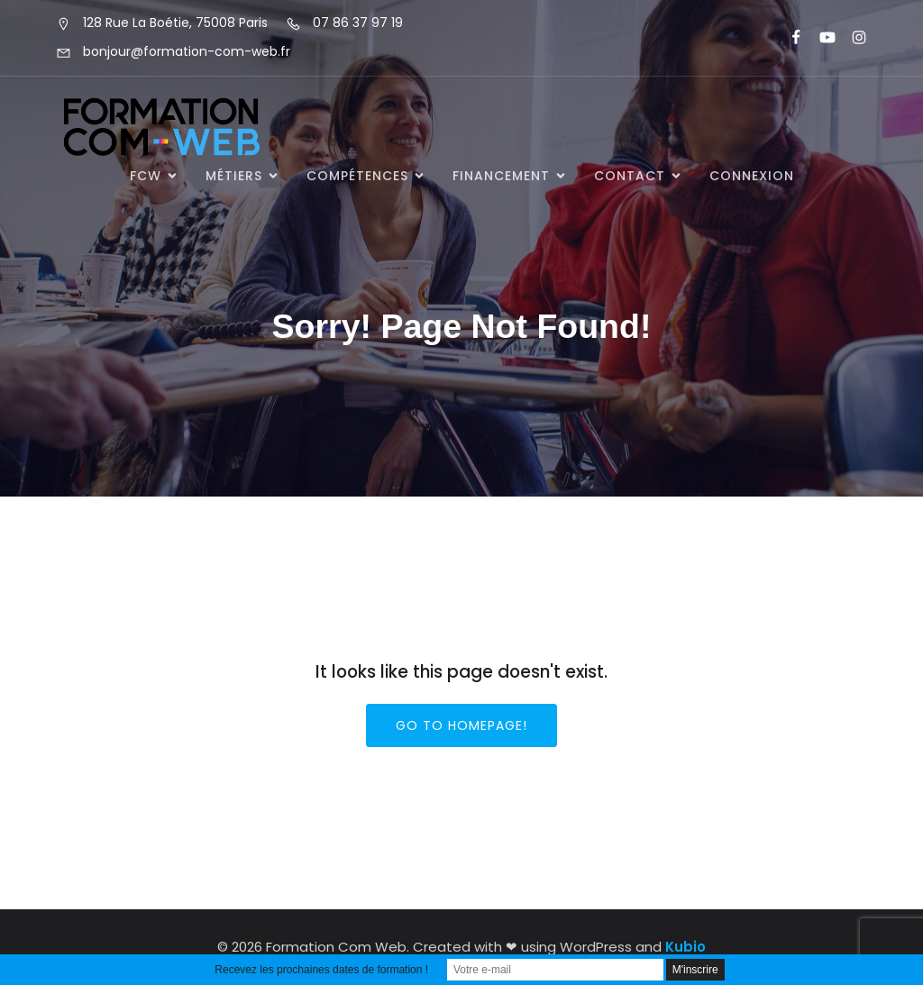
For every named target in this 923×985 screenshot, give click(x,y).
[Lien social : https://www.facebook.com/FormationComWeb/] (788, 37)
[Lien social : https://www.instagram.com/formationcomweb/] (851, 37)
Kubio (685, 946)
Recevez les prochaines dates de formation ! (321, 969)
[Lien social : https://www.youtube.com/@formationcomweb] (820, 37)
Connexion (751, 176)
